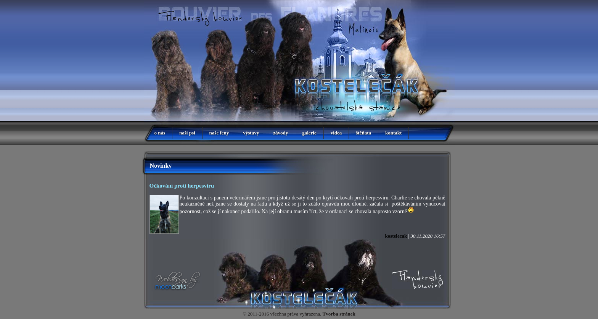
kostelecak (396, 236)
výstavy (251, 133)
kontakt (393, 133)
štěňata (363, 133)
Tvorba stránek (339, 314)
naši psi (187, 133)
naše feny (219, 133)
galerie (309, 133)
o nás (160, 133)
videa (336, 133)
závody (280, 133)
